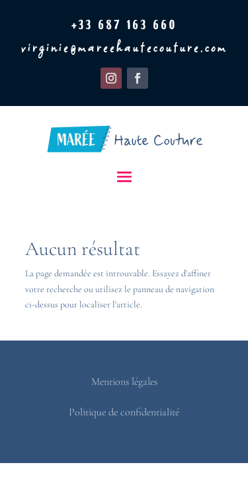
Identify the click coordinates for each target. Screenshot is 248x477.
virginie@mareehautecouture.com (124, 47)
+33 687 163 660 (124, 26)
